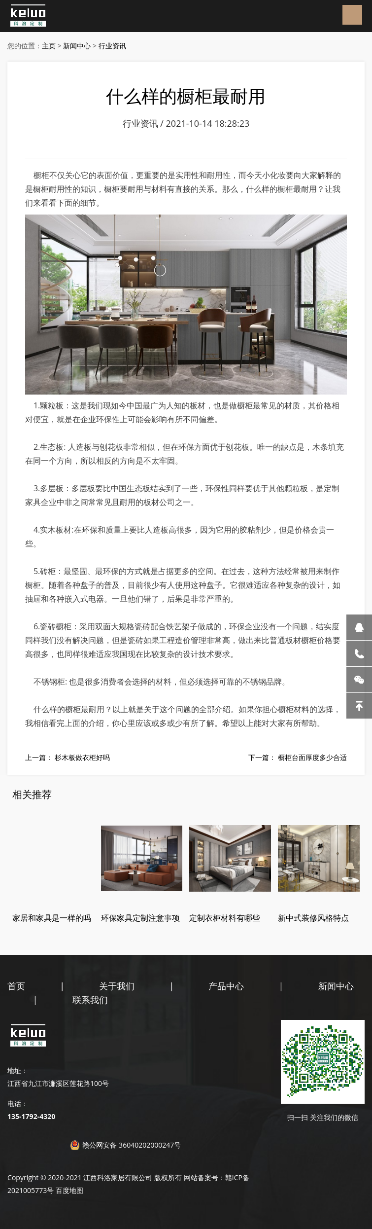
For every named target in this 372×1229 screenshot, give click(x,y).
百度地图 (69, 1190)
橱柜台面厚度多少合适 (312, 757)
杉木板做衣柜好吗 (82, 757)
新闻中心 (77, 45)
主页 (49, 45)
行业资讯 (112, 45)
